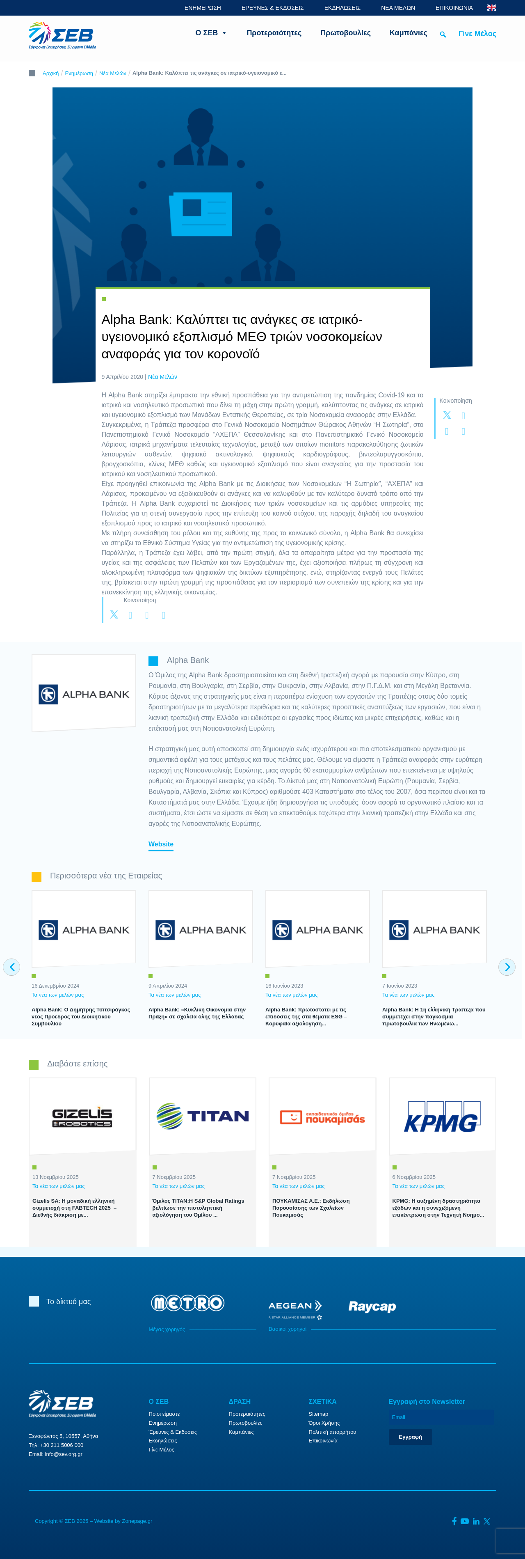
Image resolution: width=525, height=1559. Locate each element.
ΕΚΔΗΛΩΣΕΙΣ (342, 8)
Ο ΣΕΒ (212, 33)
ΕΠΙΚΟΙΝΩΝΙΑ (454, 8)
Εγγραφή (410, 1437)
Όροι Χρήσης (324, 1423)
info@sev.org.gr (63, 1454)
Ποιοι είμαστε (164, 1414)
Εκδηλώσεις (163, 1440)
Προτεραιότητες (274, 33)
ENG (491, 8)
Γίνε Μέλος (477, 34)
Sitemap (319, 1414)
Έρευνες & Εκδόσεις (173, 1432)
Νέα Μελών (112, 73)
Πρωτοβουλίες (345, 33)
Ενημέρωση (79, 73)
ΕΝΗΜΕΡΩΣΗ (203, 8)
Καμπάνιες (408, 33)
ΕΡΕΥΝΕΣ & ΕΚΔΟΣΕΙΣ (273, 8)
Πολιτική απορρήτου (332, 1432)
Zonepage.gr (137, 1521)
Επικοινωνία (323, 1440)
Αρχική (51, 73)
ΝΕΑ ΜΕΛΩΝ (398, 8)
